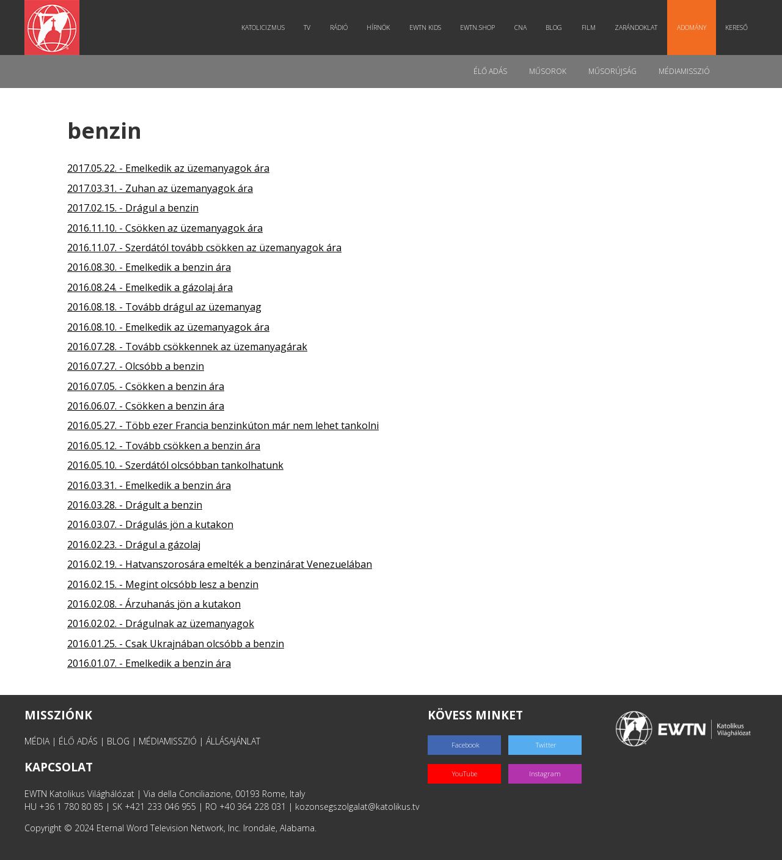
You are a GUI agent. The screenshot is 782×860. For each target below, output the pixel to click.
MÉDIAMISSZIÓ (168, 741)
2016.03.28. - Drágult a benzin (134, 505)
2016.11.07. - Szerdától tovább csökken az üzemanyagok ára (204, 247)
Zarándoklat (636, 27)
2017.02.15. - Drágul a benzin (133, 208)
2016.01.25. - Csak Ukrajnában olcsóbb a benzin (175, 643)
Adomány (691, 27)
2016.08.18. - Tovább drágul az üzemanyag (164, 307)
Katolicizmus (263, 27)
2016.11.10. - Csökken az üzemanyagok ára (165, 228)
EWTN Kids (425, 27)
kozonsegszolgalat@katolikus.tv (357, 806)
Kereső (736, 27)
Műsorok (547, 71)
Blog (554, 27)
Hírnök (378, 27)
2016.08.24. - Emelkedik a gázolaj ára (150, 287)
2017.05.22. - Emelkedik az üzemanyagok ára (168, 168)
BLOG (118, 741)
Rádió (339, 27)
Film (589, 27)
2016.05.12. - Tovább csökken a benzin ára (163, 445)
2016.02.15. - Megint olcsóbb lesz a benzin (162, 584)
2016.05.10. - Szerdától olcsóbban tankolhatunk (175, 465)
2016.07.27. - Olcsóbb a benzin (135, 366)
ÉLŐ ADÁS (78, 741)
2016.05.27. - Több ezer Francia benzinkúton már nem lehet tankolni (223, 425)
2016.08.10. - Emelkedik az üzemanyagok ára (168, 327)
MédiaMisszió (684, 71)
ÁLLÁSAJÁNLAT (233, 741)
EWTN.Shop (477, 27)
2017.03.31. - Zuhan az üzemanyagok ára (160, 188)
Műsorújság (612, 71)
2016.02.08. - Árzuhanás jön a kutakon (154, 604)
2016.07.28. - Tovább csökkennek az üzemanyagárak (187, 346)
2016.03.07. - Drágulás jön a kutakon (150, 524)
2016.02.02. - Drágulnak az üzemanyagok (160, 623)
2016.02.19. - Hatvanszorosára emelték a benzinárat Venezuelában (219, 564)
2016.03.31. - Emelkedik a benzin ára (149, 485)
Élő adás (490, 71)
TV (307, 27)
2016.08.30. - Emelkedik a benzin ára (149, 267)
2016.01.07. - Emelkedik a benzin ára (149, 663)
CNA (520, 27)
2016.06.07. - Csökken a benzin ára (145, 406)
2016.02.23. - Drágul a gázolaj (133, 544)
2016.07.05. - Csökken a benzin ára (145, 386)
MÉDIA (36, 741)
